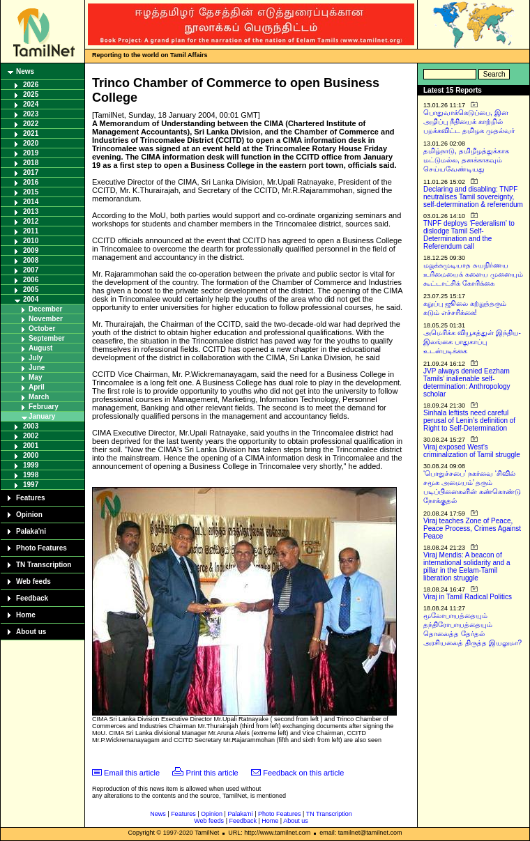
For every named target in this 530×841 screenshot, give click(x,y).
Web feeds (33, 581)
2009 (30, 250)
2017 (30, 172)
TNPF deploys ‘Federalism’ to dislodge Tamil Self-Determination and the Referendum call (469, 234)
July (36, 358)
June (37, 367)
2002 (30, 436)
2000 (30, 455)
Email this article (132, 773)
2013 (30, 211)
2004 (30, 299)
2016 (30, 182)
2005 (30, 289)
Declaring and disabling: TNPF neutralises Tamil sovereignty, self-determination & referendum (473, 196)
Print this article (212, 773)
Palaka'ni (31, 531)
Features (30, 498)
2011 (30, 231)
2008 (30, 260)
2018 (30, 163)
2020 (30, 143)
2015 (30, 192)
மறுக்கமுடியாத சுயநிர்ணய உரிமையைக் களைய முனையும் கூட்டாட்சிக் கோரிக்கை (473, 274)
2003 (30, 426)
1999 (30, 465)
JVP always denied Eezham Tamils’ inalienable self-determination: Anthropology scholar (466, 382)
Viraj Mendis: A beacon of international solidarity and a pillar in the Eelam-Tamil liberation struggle (466, 566)
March (39, 397)
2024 (30, 104)
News (25, 71)
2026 (30, 84)
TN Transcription (43, 565)
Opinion (29, 514)
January (42, 416)
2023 (30, 114)
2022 (30, 124)
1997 (30, 484)
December (45, 309)
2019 (30, 153)
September (47, 338)
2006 (30, 280)
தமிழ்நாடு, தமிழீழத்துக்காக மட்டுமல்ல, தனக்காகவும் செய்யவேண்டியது (466, 160)
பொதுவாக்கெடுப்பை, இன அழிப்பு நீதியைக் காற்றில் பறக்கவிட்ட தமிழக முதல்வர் (469, 121)
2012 (30, 221)
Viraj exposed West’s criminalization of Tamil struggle (471, 450)
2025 (30, 94)
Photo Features (41, 548)
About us (31, 631)
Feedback (32, 598)
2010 (30, 241)
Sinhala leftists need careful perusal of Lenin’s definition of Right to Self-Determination (469, 420)
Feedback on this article (303, 773)
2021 (30, 133)
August (40, 348)
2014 (30, 202)
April (37, 387)
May (35, 377)
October (42, 328)
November (46, 319)
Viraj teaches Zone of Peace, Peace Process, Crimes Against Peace (472, 528)
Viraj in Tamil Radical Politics (467, 597)
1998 (30, 475)
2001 (30, 445)
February (44, 406)
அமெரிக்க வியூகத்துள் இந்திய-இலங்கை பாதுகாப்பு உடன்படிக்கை (472, 342)
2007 (30, 270)
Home (26, 615)
